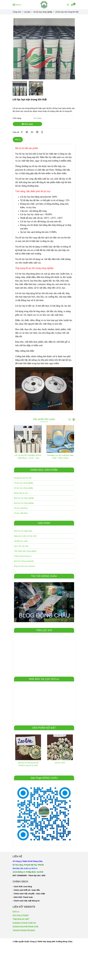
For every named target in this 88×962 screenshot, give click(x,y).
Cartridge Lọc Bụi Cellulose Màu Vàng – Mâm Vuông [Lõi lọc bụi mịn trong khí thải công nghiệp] (60, 456)
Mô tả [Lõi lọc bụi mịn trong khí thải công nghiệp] (17, 139)
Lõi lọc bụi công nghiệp (23, 488)
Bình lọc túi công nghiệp (24, 498)
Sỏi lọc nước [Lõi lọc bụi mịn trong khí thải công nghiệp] (60, 763)
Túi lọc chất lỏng (21, 513)
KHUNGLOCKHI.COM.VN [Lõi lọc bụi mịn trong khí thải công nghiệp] (24, 923)
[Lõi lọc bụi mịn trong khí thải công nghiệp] (73, 5)
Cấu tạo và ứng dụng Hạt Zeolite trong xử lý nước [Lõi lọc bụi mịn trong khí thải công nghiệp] (28, 764)
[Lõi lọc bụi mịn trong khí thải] (44, 4)
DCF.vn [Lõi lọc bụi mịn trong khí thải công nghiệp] (16, 912)
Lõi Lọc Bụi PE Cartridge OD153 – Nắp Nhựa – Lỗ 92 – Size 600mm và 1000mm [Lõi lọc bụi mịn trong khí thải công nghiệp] (27, 456)
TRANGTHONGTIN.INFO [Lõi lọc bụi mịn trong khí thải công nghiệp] (24, 930)
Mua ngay (27, 124)
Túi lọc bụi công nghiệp (23, 483)
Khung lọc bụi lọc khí (22, 478)
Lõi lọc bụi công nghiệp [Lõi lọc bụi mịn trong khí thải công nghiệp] (42, 12)
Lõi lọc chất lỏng (20, 508)
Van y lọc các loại (21, 546)
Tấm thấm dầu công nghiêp (25, 551)
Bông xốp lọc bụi (21, 493)
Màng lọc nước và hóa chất (25, 536)
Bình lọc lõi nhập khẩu (23, 531)
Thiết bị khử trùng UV (23, 556)
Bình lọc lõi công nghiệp (24, 503)
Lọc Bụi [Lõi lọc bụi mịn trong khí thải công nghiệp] (27, 12)
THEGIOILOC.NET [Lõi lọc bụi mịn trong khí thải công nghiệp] (21, 919)
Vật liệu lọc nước (21, 541)
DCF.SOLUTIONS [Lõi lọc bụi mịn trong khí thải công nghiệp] (21, 915)
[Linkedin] (32, 132)
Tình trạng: (17, 118)
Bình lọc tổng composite (24, 561)
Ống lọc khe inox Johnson (24, 566)
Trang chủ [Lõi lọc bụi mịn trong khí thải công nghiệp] (17, 12)
